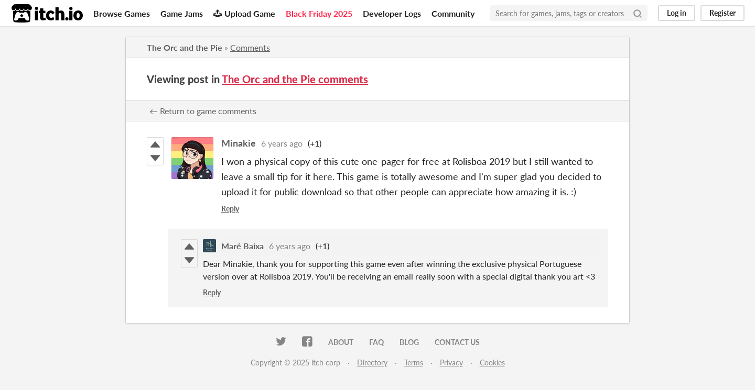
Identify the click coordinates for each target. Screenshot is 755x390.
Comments (250, 47)
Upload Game (244, 13)
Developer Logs (392, 13)
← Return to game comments (202, 111)
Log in (676, 12)
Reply (230, 208)
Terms (413, 362)
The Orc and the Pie (184, 47)
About (340, 342)
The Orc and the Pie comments (295, 79)
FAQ (376, 342)
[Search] (638, 13)
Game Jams (181, 13)
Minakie (238, 143)
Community (453, 13)
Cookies (492, 362)
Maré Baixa (242, 246)
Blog (409, 342)
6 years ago (282, 143)
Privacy (451, 362)
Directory (372, 362)
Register (722, 12)
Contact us (457, 342)
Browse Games (121, 13)
